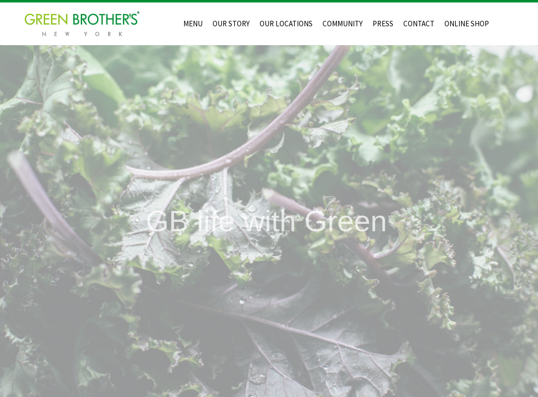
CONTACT (418, 23)
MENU (193, 23)
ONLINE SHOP (466, 23)
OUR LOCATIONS (286, 23)
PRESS (383, 23)
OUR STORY (231, 23)
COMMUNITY (343, 23)
